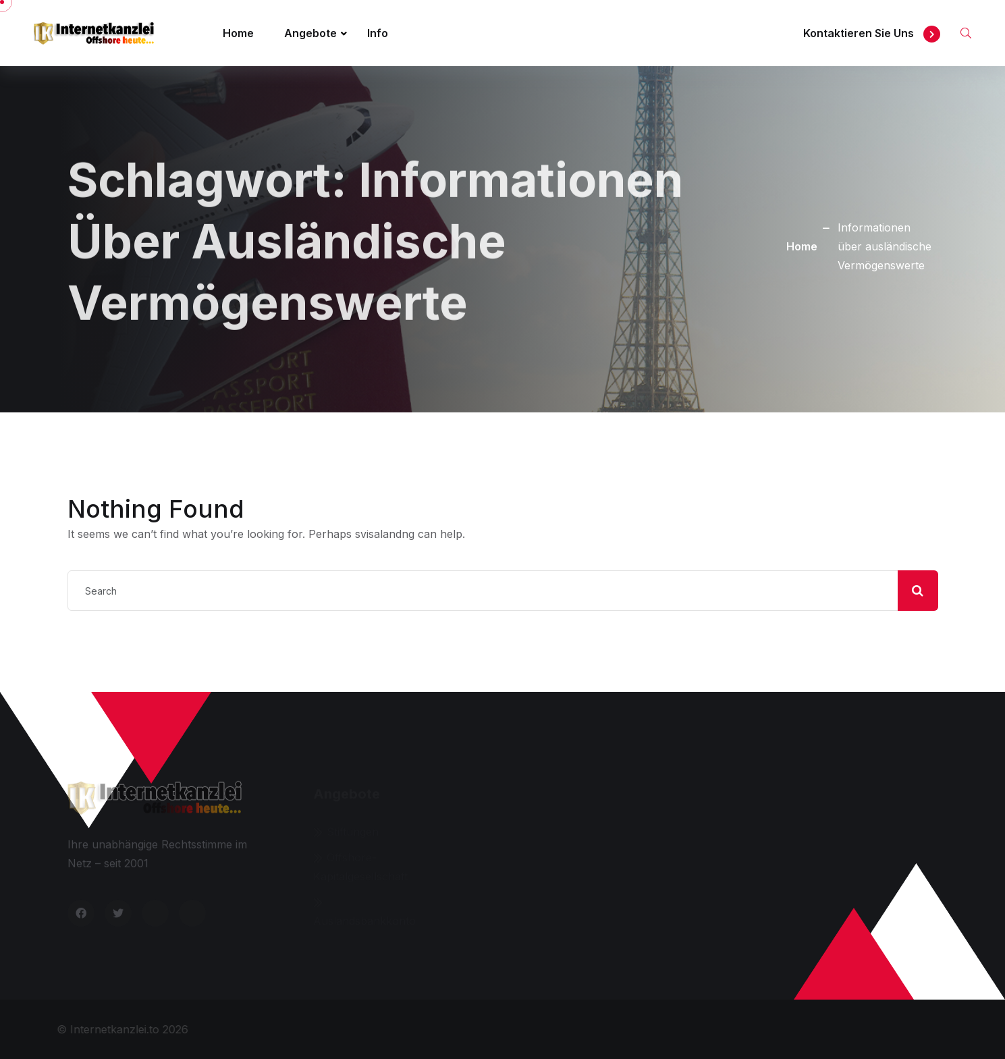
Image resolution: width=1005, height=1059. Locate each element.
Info (377, 33)
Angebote (310, 33)
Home (238, 33)
